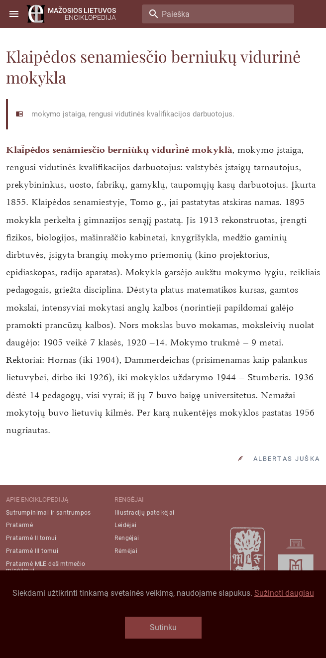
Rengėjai (126, 538)
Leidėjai (125, 525)
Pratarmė (19, 525)
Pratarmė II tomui (31, 538)
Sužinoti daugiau (284, 593)
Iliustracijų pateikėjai (144, 512)
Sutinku (163, 627)
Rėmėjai (125, 551)
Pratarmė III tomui (32, 551)
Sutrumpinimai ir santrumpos (48, 512)
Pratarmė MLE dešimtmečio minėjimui (46, 567)
